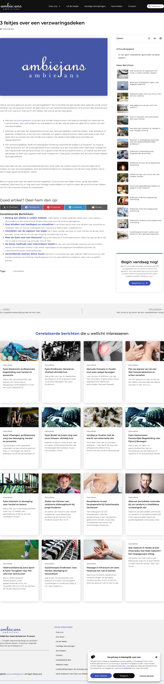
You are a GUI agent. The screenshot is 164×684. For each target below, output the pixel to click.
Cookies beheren (147, 676)
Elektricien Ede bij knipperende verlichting (143, 198)
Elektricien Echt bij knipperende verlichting (143, 210)
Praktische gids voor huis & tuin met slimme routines (145, 95)
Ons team (60, 637)
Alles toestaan (101, 676)
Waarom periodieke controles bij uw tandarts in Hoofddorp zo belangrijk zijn (144, 504)
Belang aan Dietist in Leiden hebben (26, 218)
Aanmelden (116, 6)
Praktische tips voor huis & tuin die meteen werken (145, 175)
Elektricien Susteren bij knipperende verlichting (145, 221)
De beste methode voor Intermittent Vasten (30, 244)
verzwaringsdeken (22, 120)
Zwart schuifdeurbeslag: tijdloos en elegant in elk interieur (145, 187)
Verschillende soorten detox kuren (25, 254)
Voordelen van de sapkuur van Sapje (26, 231)
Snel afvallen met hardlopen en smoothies (29, 224)
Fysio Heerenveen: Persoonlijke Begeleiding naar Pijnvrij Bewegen (144, 438)
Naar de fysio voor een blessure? (23, 237)
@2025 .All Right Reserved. (21, 674)
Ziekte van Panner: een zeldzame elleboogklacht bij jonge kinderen (60, 504)
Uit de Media (72, 6)
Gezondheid (8, 29)
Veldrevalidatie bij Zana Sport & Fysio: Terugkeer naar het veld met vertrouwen (18, 570)
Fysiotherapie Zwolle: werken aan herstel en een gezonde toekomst (144, 233)
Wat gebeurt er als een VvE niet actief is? (143, 106)
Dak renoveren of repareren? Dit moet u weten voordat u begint (143, 72)
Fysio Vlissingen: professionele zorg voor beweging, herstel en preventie (19, 438)
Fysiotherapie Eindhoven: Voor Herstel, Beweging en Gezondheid (61, 570)
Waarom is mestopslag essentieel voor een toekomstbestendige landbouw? (144, 142)
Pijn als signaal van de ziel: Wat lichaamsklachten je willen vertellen (142, 372)
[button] (156, 657)
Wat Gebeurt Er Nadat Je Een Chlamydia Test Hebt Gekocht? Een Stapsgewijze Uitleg (144, 551)
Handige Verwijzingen (94, 6)
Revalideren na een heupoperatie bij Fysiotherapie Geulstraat (103, 504)
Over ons (55, 6)
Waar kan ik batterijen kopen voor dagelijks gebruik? (144, 83)
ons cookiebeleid (124, 668)
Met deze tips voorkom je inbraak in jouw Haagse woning (145, 129)
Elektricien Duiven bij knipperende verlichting (145, 164)
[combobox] (155, 6)
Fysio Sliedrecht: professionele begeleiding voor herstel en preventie (19, 372)
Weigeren (124, 676)
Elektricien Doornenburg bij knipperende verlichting (142, 152)
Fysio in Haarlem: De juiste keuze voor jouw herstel (144, 118)
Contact (132, 6)
